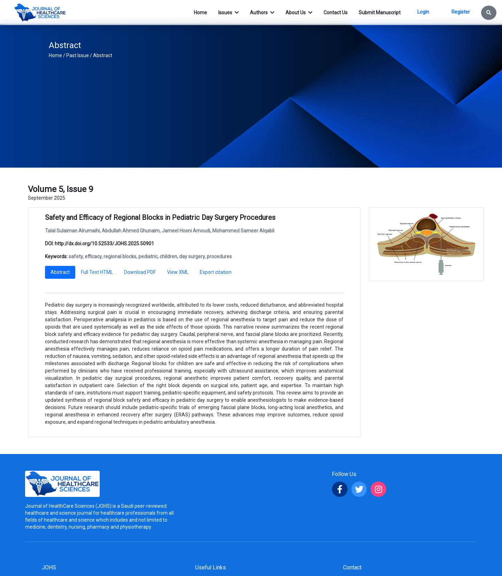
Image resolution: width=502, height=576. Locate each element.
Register (460, 12)
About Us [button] (296, 12)
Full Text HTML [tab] (97, 272)
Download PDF (140, 272)
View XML (178, 272)
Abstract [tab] (60, 272)
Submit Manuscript (380, 12)
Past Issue (77, 55)
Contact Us (336, 12)
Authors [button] (259, 12)
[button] (488, 13)
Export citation (215, 272)
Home (55, 55)
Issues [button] (225, 12)
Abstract (102, 55)
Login (423, 12)
